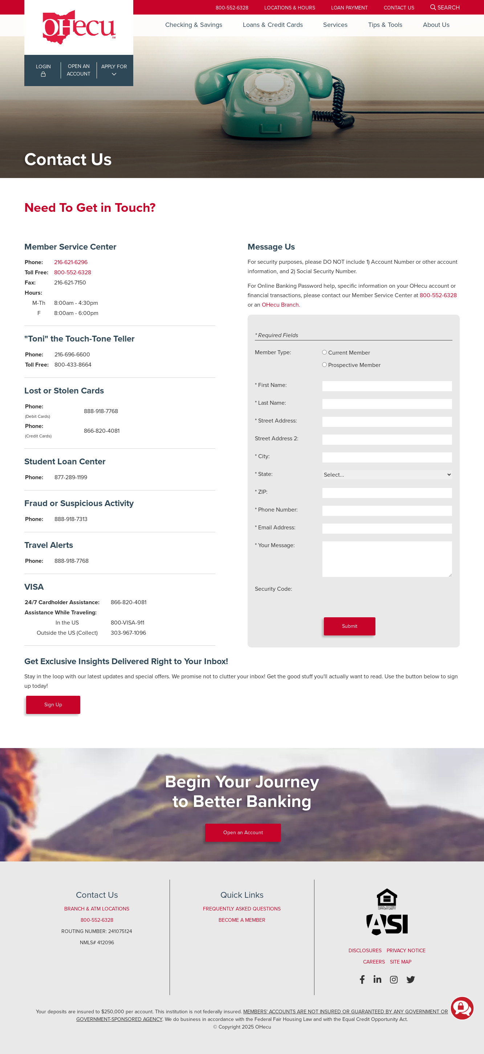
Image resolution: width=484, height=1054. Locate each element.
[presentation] (377, 599)
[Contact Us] (399, 8)
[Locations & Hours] (289, 8)
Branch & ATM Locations (96, 909)
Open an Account (243, 832)
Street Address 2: (276, 438)
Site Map (400, 962)
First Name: (272, 385)
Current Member (349, 352)
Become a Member (242, 920)
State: (265, 474)
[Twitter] (410, 979)
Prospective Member (354, 365)
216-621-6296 (71, 262)
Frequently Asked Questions (242, 909)
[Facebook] (362, 979)
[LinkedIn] (377, 979)
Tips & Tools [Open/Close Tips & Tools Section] (385, 24)
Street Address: (277, 420)
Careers (374, 962)
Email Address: (277, 527)
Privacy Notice (406, 950)
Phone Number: (278, 509)
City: (264, 456)
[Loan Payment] (349, 8)
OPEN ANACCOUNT (78, 70)
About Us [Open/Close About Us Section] (436, 24)
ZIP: (263, 492)
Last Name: (272, 403)
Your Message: (276, 545)
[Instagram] (394, 979)
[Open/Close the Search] (445, 7)
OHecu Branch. (281, 304)
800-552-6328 (232, 8)
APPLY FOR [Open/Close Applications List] (114, 66)
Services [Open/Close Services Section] (335, 24)
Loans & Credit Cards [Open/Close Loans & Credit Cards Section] (273, 24)
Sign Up (53, 704)
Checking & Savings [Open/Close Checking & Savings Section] (193, 24)
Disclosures (365, 950)
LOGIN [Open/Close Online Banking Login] (43, 70)
